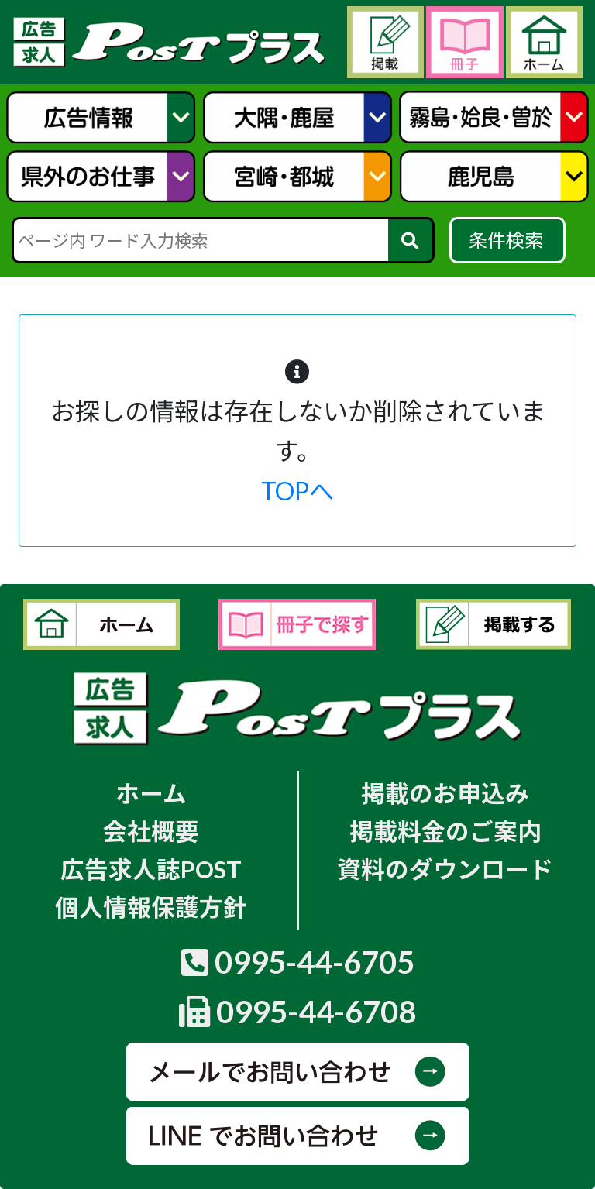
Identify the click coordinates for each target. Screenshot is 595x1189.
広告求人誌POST (151, 869)
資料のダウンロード (445, 869)
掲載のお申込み (445, 793)
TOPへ (297, 491)
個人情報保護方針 (151, 907)
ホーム (151, 793)
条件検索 (508, 240)
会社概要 (151, 831)
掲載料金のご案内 (445, 831)
